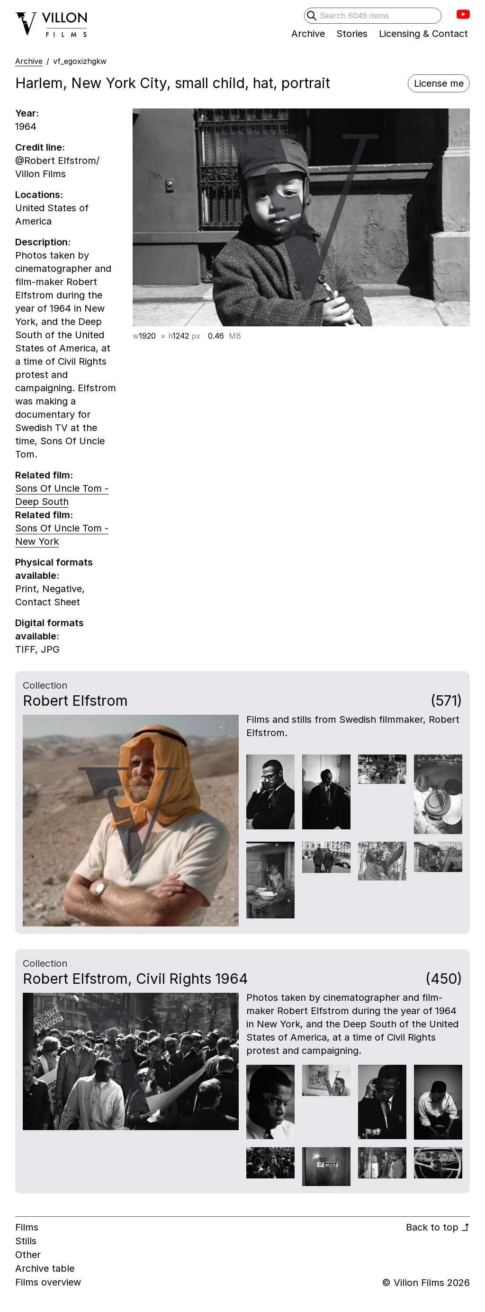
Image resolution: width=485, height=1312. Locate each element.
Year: (27, 113)
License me (439, 83)
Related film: (44, 475)
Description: (43, 242)
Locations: (39, 194)
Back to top (438, 1227)
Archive (29, 61)
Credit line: (40, 147)
